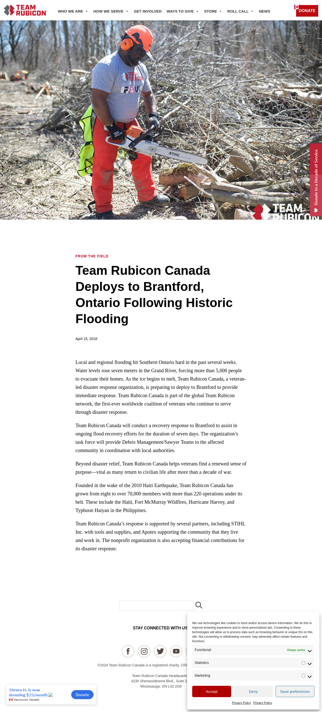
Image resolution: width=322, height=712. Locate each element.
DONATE (307, 11)
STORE (213, 11)
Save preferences (295, 691)
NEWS (264, 11)
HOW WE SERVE (111, 11)
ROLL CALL (240, 11)
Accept (212, 691)
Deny (253, 691)
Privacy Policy (241, 703)
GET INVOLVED (148, 11)
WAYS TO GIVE (183, 11)
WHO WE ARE (73, 11)
